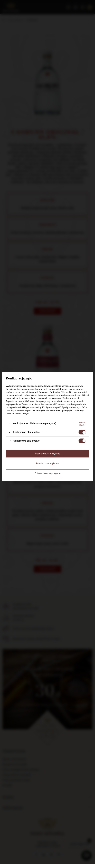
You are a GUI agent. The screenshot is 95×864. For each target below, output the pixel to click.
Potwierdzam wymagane (47, 473)
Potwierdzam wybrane (47, 463)
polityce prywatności (71, 395)
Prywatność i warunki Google (20, 401)
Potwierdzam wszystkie (47, 453)
